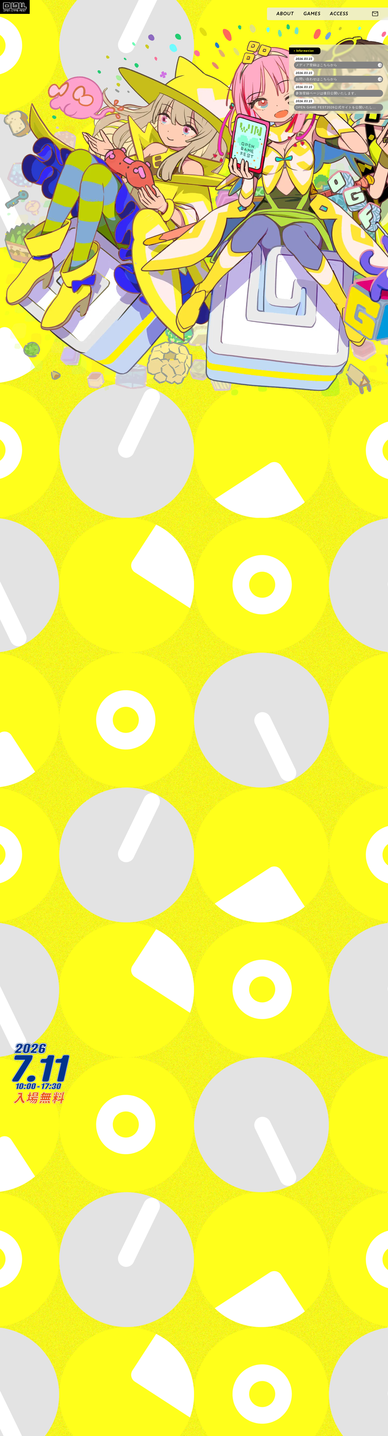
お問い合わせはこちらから (316, 79)
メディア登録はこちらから (316, 65)
